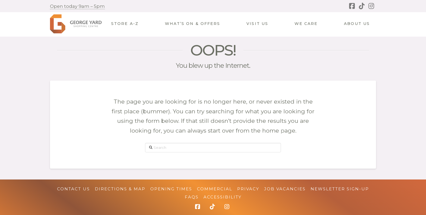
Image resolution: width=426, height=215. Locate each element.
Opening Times (171, 188)
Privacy (248, 188)
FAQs (192, 197)
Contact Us (73, 188)
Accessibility (222, 197)
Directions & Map (120, 188)
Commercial (214, 188)
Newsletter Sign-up (340, 188)
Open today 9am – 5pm (77, 6)
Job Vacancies (285, 188)
